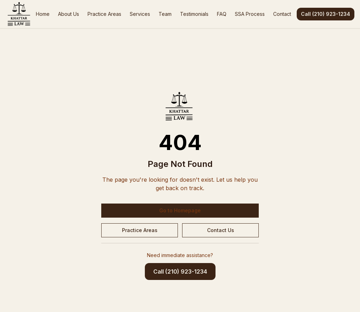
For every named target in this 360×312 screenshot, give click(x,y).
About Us (68, 14)
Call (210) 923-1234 (325, 14)
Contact (282, 14)
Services (140, 14)
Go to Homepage (180, 210)
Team (165, 14)
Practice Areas (104, 14)
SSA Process (250, 14)
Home (43, 14)
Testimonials (194, 14)
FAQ (221, 14)
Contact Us (220, 230)
